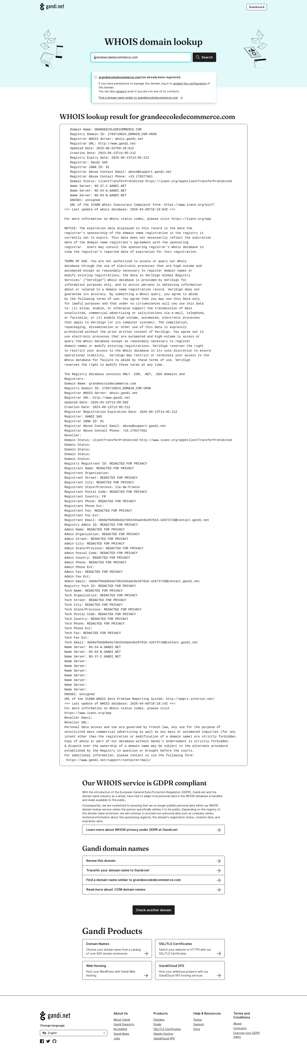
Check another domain (153, 910)
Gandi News (121, 1033)
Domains (159, 1019)
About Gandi (122, 1019)
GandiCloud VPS (164, 1038)
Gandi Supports (124, 1024)
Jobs (117, 1038)
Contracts (240, 1028)
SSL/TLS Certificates (167, 1029)
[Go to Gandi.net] (52, 6)
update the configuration (189, 83)
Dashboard (256, 7)
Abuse (237, 1023)
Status (197, 1019)
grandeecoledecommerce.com (120, 77)
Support (198, 1024)
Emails (157, 1024)
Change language (52, 1025)
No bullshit (120, 1029)
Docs (196, 1029)
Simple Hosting (163, 1033)
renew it (121, 91)
